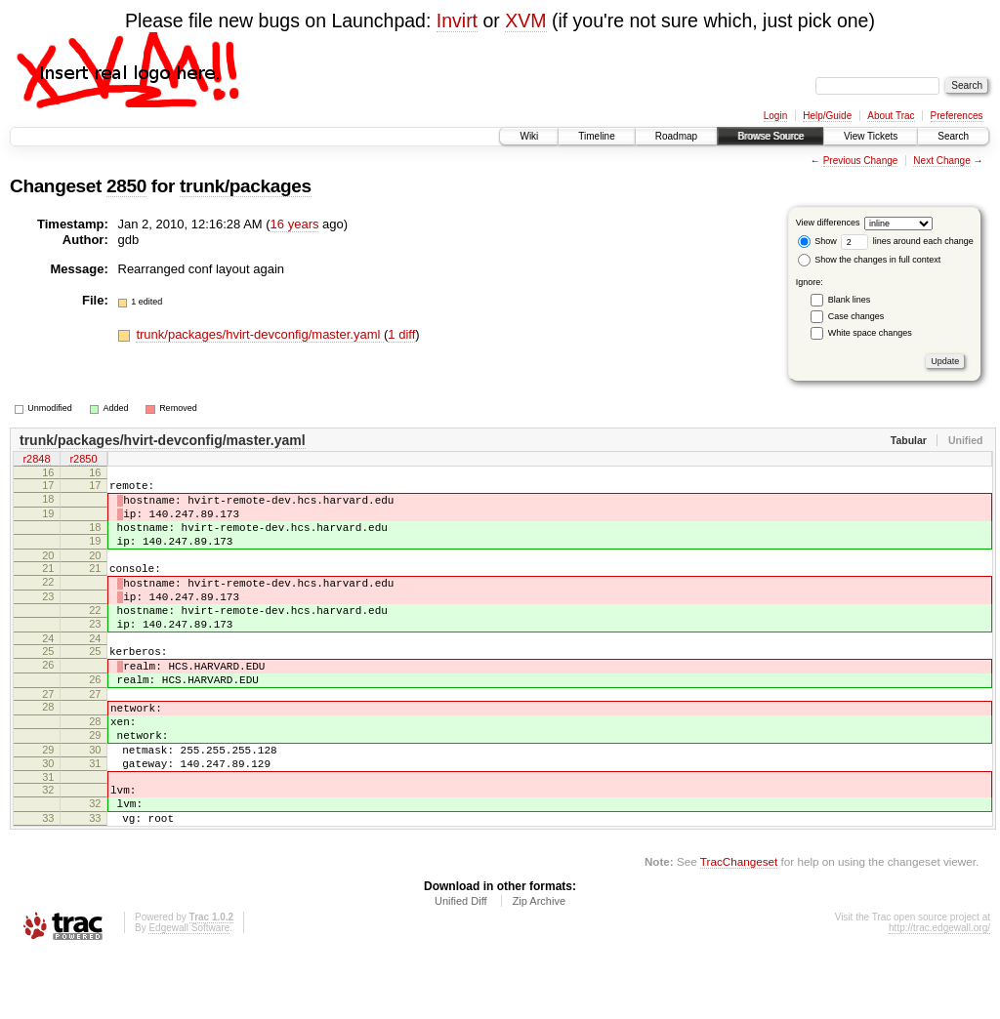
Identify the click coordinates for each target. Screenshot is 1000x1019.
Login (775, 115)
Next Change (941, 160)
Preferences (957, 115)
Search (953, 136)
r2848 (36, 461)
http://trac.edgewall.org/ (939, 992)
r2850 (83, 461)
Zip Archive (539, 965)
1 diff (401, 334)
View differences (828, 222)
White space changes (870, 333)
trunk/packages (246, 186)
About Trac (890, 115)
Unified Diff (461, 965)
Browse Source (770, 136)
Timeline (596, 136)
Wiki (529, 136)
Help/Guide (827, 115)
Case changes (856, 316)
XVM (525, 20)
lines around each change (907, 241)
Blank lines (849, 300)
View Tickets (870, 136)
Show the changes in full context (869, 260)
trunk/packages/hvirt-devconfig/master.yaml (260, 334)
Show (817, 241)
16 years (295, 224)
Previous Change (860, 160)
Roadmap (676, 136)
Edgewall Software (188, 992)
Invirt (457, 20)
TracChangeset (738, 925)
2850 (126, 186)
